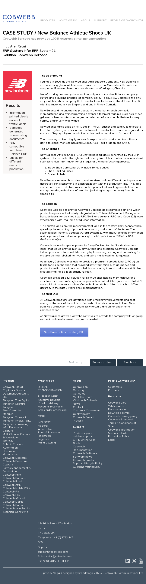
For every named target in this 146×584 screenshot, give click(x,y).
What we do (68, 20)
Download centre (119, 412)
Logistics (43, 439)
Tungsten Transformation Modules (12, 410)
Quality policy (81, 414)
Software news (82, 456)
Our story (78, 390)
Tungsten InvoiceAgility (17, 420)
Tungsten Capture (14, 403)
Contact (78, 407)
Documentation (117, 409)
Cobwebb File (11, 491)
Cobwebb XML (12, 484)
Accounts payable (49, 399)
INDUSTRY (44, 422)
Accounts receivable (50, 406)
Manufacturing (47, 442)
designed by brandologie (78, 573)
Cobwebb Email (12, 481)
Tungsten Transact (14, 417)
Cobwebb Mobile (13, 501)
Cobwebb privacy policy (123, 416)
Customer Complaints (86, 410)
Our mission (80, 387)
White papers (116, 406)
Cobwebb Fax (11, 495)
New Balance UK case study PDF (64, 332)
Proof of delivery (48, 403)
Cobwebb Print (12, 474)
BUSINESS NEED (48, 396)
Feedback (130, 362)
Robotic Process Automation (13, 446)
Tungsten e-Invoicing (15, 424)
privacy (47, 573)
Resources (115, 396)
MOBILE (42, 416)
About (85, 20)
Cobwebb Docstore (15, 457)
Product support (83, 433)
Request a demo (103, 362)
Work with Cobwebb (85, 400)
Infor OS (8, 441)
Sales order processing (52, 410)
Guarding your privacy (86, 466)
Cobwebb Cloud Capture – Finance (14, 388)
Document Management (11, 452)
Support (100, 20)
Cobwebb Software (85, 453)
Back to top (76, 362)
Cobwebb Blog (117, 402)
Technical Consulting (15, 511)
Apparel (43, 425)
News (76, 403)
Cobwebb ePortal (14, 498)
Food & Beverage (49, 432)
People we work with (126, 20)
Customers (115, 387)
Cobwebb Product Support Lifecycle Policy (87, 461)
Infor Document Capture (12, 429)
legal (57, 573)
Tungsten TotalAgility (16, 400)
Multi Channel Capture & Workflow (16, 435)
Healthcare (45, 435)
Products (47, 20)
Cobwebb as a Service (16, 508)
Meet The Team (82, 397)
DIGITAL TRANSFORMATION (50, 388)
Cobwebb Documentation (82, 448)
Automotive (45, 429)
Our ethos (79, 393)
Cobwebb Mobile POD (16, 488)
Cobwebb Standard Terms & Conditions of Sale (122, 423)
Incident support (83, 436)
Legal (111, 439)
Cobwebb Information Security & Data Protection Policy (121, 433)
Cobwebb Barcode (14, 478)
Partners (113, 390)
